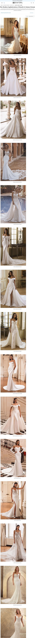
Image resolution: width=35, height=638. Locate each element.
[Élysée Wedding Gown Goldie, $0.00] (17, 246)
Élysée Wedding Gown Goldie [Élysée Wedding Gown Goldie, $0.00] (17, 266)
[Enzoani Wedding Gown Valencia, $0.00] (17, 120)
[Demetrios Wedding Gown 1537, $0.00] (17, 585)
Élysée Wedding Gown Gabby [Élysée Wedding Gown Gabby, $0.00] (17, 351)
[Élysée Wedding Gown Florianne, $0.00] (17, 373)
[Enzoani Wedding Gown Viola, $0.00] (17, 77)
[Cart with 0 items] (33, 3)
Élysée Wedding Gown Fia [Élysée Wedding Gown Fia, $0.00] (17, 520)
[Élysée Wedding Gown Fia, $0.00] (17, 500)
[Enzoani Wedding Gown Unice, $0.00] (17, 204)
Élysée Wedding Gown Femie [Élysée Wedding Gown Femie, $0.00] (17, 562)
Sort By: (27, 16)
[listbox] (31, 16)
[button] (17, 13)
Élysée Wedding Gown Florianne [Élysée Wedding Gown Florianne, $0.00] (17, 393)
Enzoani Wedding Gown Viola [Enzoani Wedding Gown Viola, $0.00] (17, 97)
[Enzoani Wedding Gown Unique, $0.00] (17, 162)
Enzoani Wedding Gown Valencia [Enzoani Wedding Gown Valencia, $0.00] (17, 139)
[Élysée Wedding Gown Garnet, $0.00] (17, 289)
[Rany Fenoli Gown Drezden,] (17, 36)
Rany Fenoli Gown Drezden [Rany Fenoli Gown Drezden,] (17, 55)
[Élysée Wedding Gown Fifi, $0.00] (17, 458)
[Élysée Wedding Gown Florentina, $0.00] (17, 416)
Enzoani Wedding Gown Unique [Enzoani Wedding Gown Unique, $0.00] (17, 182)
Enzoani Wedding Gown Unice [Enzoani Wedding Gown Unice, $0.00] (17, 224)
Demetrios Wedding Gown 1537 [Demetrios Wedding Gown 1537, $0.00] (17, 605)
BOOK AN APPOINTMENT (17, 0)
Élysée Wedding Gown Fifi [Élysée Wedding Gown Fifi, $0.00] (17, 478)
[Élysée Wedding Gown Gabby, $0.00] (17, 331)
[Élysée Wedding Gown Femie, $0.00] (17, 542)
